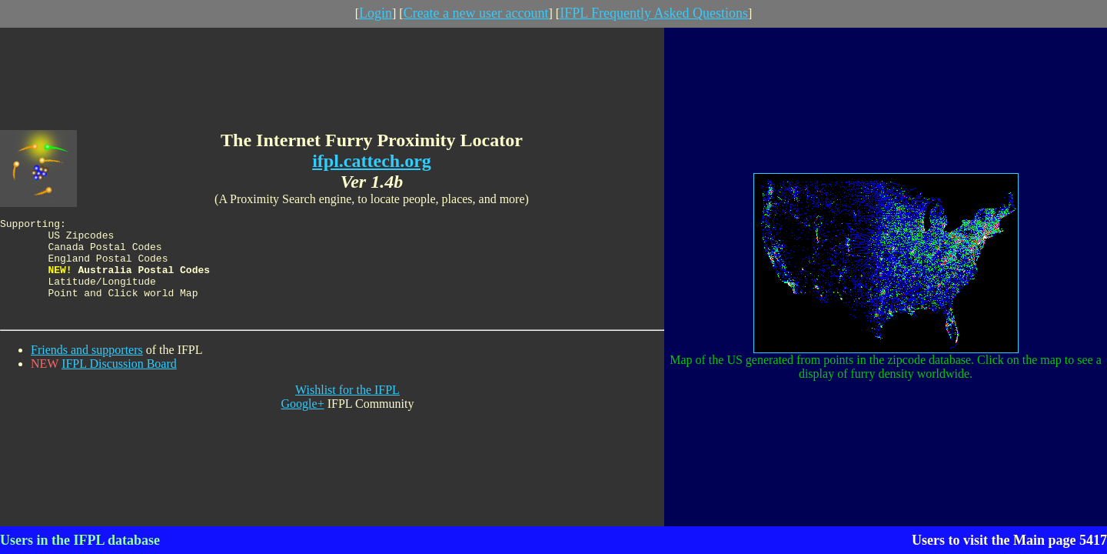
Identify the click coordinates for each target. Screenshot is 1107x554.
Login (375, 13)
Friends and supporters (87, 358)
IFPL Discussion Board (119, 372)
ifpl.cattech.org (371, 153)
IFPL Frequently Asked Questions (654, 13)
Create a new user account (476, 13)
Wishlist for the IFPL (347, 398)
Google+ (302, 412)
